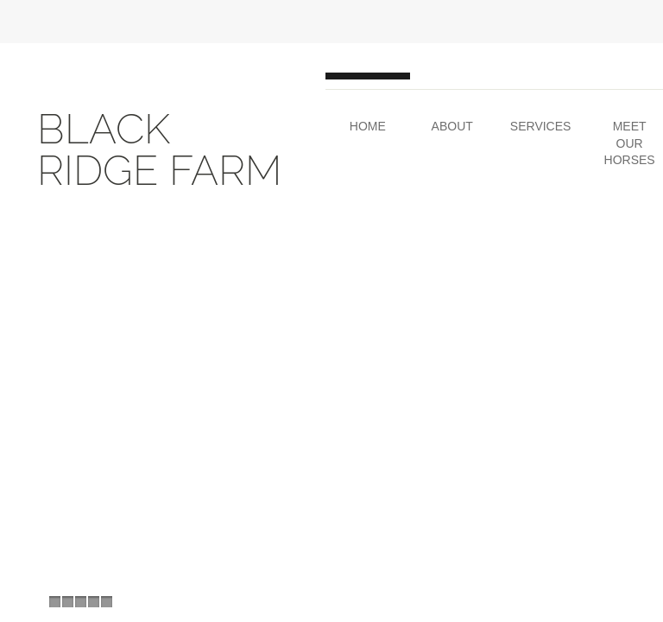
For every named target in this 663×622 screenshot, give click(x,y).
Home (368, 126)
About (452, 126)
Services (540, 126)
